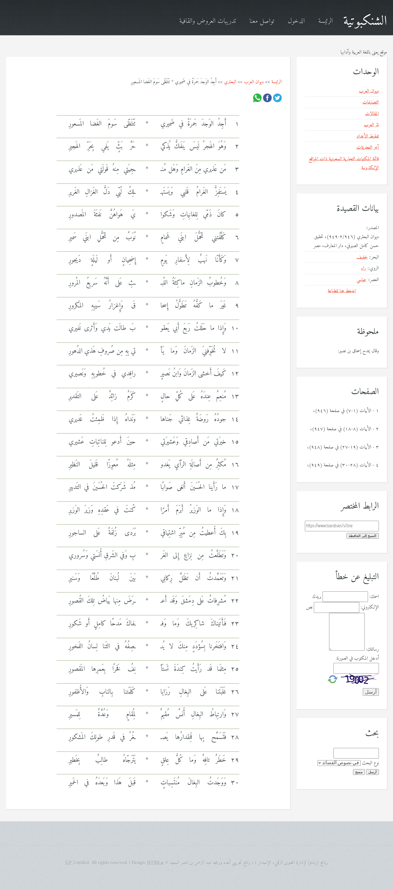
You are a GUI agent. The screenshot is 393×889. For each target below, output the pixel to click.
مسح (359, 772)
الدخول (296, 21)
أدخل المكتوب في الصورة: (357, 658)
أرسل (372, 772)
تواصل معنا (261, 21)
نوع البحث (370, 763)
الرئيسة (325, 21)
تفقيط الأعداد (368, 136)
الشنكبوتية (365, 21)
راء (363, 268)
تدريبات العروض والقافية (207, 21)
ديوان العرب (254, 82)
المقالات (372, 114)
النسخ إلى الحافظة (362, 536)
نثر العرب (371, 125)
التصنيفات (371, 102)
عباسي (361, 280)
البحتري (230, 82)
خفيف (362, 257)
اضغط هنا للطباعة (342, 291)
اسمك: (374, 596)
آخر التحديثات (368, 147)
